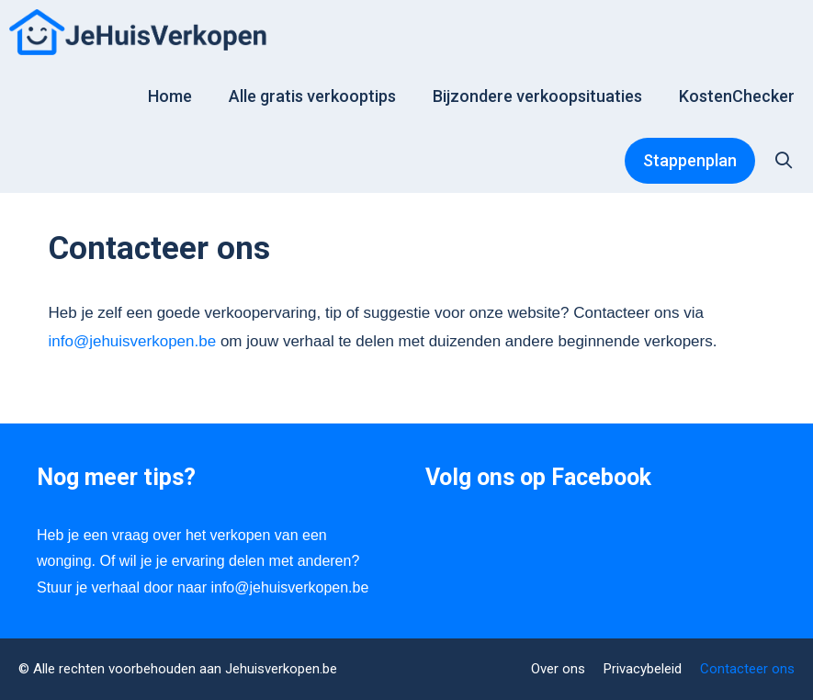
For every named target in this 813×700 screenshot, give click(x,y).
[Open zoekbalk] (784, 161)
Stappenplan (690, 160)
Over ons (558, 668)
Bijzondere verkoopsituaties (537, 96)
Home (170, 96)
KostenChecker (737, 96)
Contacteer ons (747, 668)
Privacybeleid (643, 668)
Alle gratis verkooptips (312, 96)
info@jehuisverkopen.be (133, 341)
